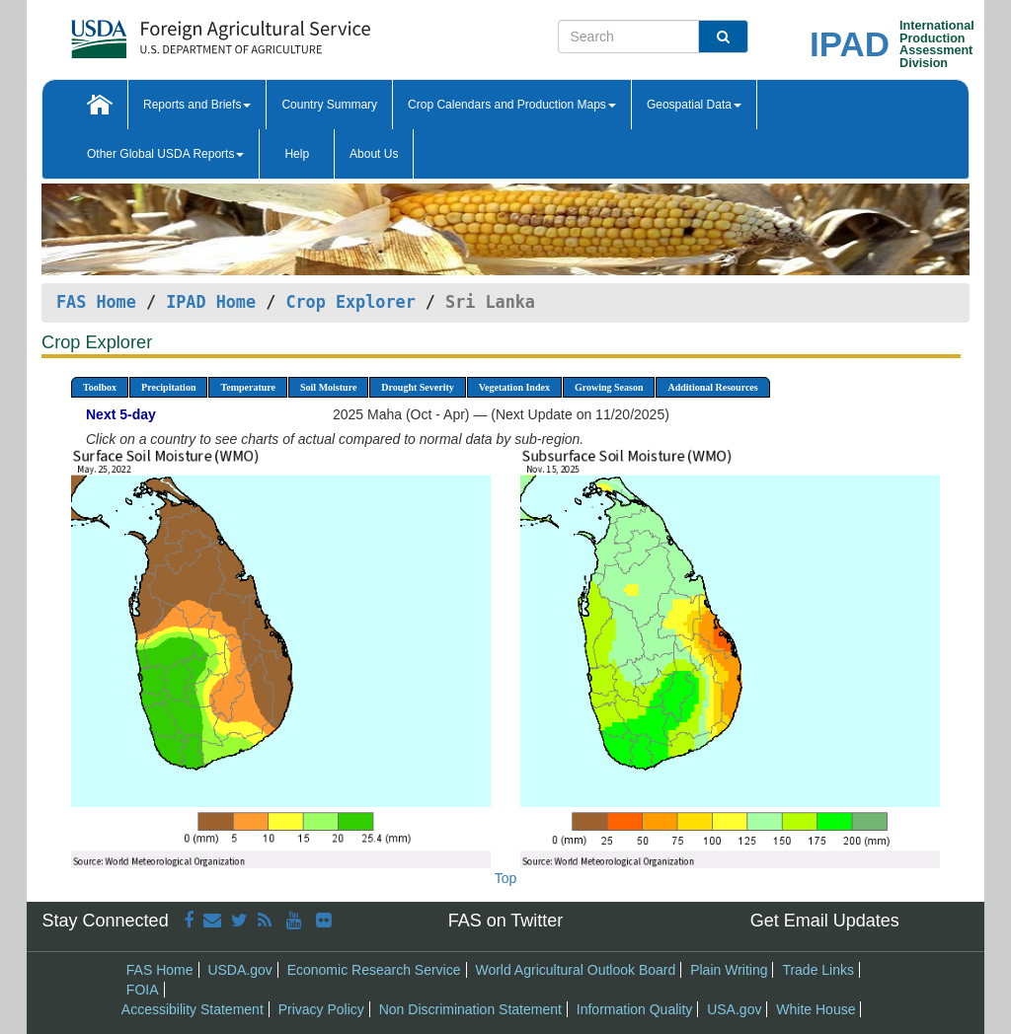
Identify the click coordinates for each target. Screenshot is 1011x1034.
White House (815, 1009)
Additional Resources (712, 387)
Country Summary (329, 104)
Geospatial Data (694, 104)
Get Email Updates (824, 920)
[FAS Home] (171, 32)
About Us (374, 154)
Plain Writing (728, 970)
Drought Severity (417, 387)
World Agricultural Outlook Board (575, 970)
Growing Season (609, 387)
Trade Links (818, 970)
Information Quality (635, 1009)
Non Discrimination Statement (470, 1009)
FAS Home (96, 302)
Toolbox (100, 387)
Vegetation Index (514, 387)
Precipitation (168, 387)
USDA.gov (239, 970)
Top (506, 878)
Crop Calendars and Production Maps (512, 104)
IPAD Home (211, 302)
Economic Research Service (374, 970)
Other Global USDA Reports (165, 154)
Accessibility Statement (192, 1009)
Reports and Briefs (197, 104)
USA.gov (734, 1009)
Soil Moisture (328, 387)
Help (296, 154)
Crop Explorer (350, 302)
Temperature (247, 387)
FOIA (142, 989)
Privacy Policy (321, 1009)
